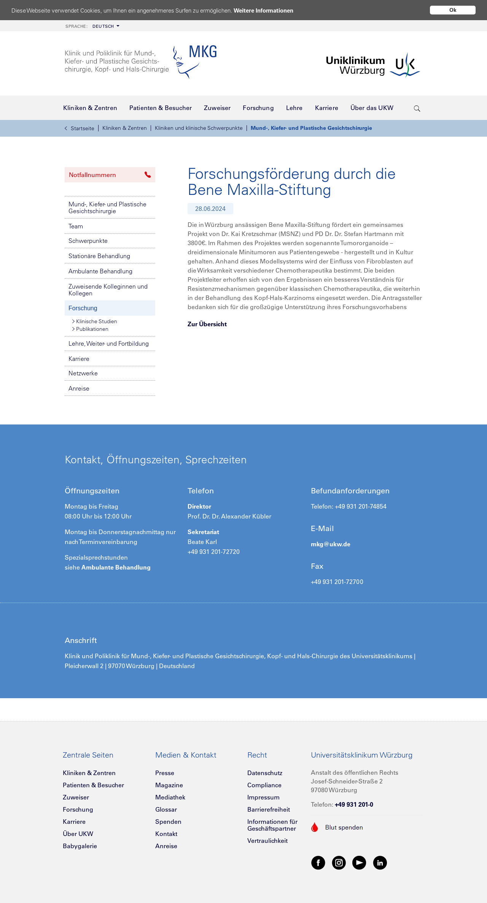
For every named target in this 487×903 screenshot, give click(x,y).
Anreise (78, 388)
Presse (164, 773)
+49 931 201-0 (354, 804)
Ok (453, 9)
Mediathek (170, 797)
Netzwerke (83, 373)
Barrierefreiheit (268, 809)
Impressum (263, 797)
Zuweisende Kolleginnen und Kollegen (108, 289)
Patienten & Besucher (93, 785)
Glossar (166, 809)
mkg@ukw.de (330, 544)
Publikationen (90, 329)
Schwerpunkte (88, 240)
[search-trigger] (417, 108)
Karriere (78, 358)
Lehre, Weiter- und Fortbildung (108, 343)
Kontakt (166, 834)
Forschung (82, 308)
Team (75, 226)
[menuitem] (91, 25)
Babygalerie (80, 846)
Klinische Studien (94, 321)
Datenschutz (264, 773)
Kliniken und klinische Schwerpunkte (199, 127)
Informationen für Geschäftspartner (272, 825)
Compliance (264, 785)
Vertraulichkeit (267, 840)
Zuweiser (76, 797)
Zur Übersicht (207, 324)
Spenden (168, 821)
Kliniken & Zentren (124, 127)
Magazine (169, 785)
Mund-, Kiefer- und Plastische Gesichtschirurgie (311, 127)
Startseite (79, 128)
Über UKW (78, 834)
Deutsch (89, 26)
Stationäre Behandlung (99, 256)
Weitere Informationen (263, 10)
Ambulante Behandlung (100, 271)
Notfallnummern (110, 174)
